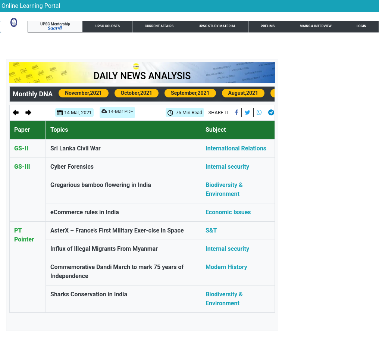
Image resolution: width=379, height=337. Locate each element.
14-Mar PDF (117, 113)
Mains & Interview (316, 26)
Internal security (227, 166)
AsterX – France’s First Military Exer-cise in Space (117, 230)
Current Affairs (159, 26)
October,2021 (136, 93)
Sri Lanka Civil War (75, 148)
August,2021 (243, 93)
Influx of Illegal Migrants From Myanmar (104, 248)
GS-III (22, 166)
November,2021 (83, 93)
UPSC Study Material (216, 26)
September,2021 (190, 93)
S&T (211, 230)
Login (361, 26)
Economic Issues (228, 212)
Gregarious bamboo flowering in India (100, 184)
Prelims (268, 26)
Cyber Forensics (72, 166)
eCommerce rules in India (84, 212)
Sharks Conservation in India (88, 294)
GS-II (21, 148)
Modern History (226, 267)
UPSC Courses (107, 26)
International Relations (236, 148)
